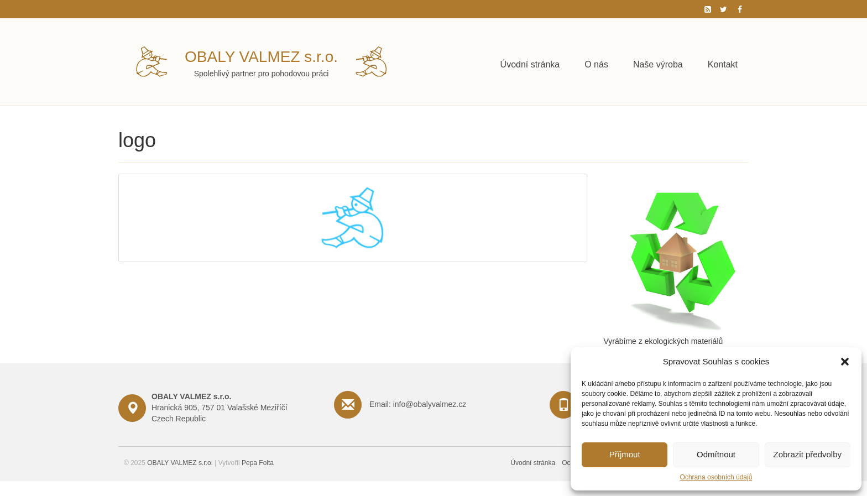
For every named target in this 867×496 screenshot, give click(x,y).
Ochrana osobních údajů (716, 477)
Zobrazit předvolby (808, 454)
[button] (844, 361)
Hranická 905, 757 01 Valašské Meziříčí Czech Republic (220, 407)
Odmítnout (716, 454)
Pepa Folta (258, 463)
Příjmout (624, 454)
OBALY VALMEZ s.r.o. (261, 56)
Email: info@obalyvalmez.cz (417, 404)
